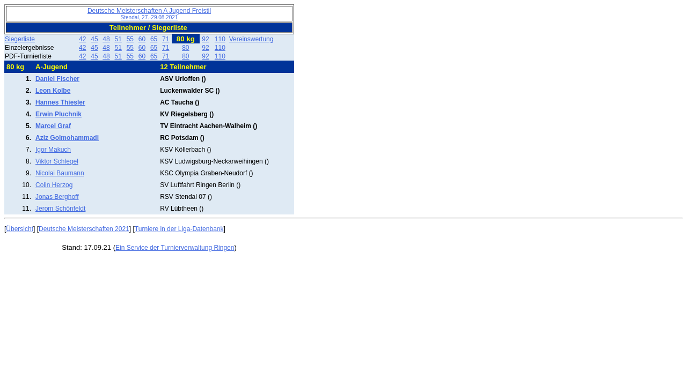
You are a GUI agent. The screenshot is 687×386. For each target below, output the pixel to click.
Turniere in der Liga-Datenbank (179, 229)
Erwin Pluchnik (58, 114)
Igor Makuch (53, 149)
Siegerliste (20, 39)
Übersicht (19, 229)
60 (141, 39)
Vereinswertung (251, 39)
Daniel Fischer (57, 79)
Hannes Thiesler (60, 102)
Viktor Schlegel (56, 161)
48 (106, 39)
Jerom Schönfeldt (60, 208)
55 (130, 39)
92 (205, 39)
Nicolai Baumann (59, 173)
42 (82, 39)
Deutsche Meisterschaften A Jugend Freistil (149, 13)
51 (117, 39)
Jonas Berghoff (57, 197)
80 (185, 47)
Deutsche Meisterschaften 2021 (84, 229)
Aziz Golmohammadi (67, 138)
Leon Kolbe (52, 90)
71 (165, 39)
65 (153, 39)
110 (220, 39)
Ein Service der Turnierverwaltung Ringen (174, 247)
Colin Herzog (53, 185)
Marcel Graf (53, 126)
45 (94, 39)
